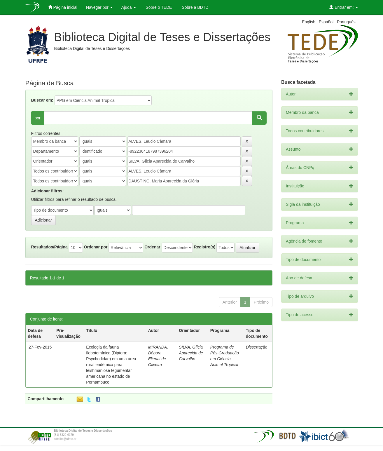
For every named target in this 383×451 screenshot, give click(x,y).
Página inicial (62, 7)
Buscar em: (42, 100)
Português (346, 22)
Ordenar (152, 247)
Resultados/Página (49, 247)
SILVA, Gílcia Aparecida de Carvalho (191, 353)
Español (326, 22)
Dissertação (256, 347)
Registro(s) (204, 247)
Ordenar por (96, 247)
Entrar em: (343, 7)
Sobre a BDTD (194, 7)
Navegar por (99, 7)
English (308, 22)
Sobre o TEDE (158, 7)
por (38, 118)
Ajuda (128, 7)
